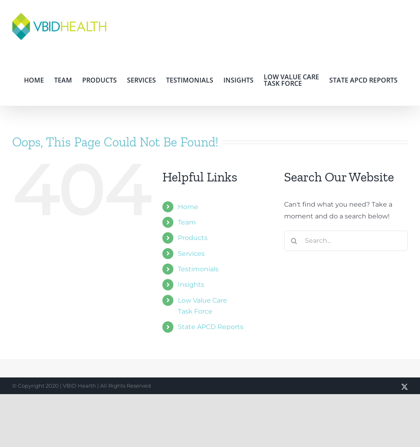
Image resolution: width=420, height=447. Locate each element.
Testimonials (198, 269)
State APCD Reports (210, 327)
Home (188, 207)
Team (187, 222)
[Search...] (346, 241)
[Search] (294, 241)
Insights (191, 284)
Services (191, 253)
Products (193, 238)
